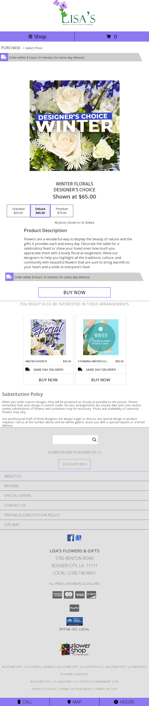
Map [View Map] (74, 702)
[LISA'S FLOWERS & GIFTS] (74, 25)
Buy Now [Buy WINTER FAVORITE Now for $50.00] (48, 380)
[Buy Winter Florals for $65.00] (74, 292)
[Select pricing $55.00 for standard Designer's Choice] (18, 211)
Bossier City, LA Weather (51, 681)
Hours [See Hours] (124, 702)
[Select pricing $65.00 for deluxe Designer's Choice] (40, 211)
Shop (37, 36)
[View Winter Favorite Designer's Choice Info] (48, 337)
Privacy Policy (44, 689)
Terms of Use (106, 689)
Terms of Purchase (76, 689)
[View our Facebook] (70, 539)
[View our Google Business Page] (78, 539)
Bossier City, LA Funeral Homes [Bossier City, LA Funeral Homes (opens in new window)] (28, 667)
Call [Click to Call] (25, 702)
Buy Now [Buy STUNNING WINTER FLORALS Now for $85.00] (100, 380)
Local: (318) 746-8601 (74, 573)
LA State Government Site (96, 681)
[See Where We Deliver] (74, 464)
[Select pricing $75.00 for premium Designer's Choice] (62, 211)
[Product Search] (75, 439)
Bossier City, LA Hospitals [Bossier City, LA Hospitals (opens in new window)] (80, 667)
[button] (74, 621)
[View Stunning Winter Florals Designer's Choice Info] (101, 337)
